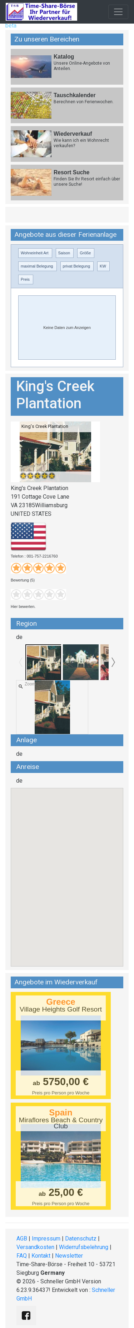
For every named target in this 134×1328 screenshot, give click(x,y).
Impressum (46, 1238)
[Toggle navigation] (118, 12)
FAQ (21, 1255)
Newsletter (69, 1255)
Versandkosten (35, 1247)
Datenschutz (80, 1238)
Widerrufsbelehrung (83, 1247)
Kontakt (40, 1255)
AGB (21, 1238)
